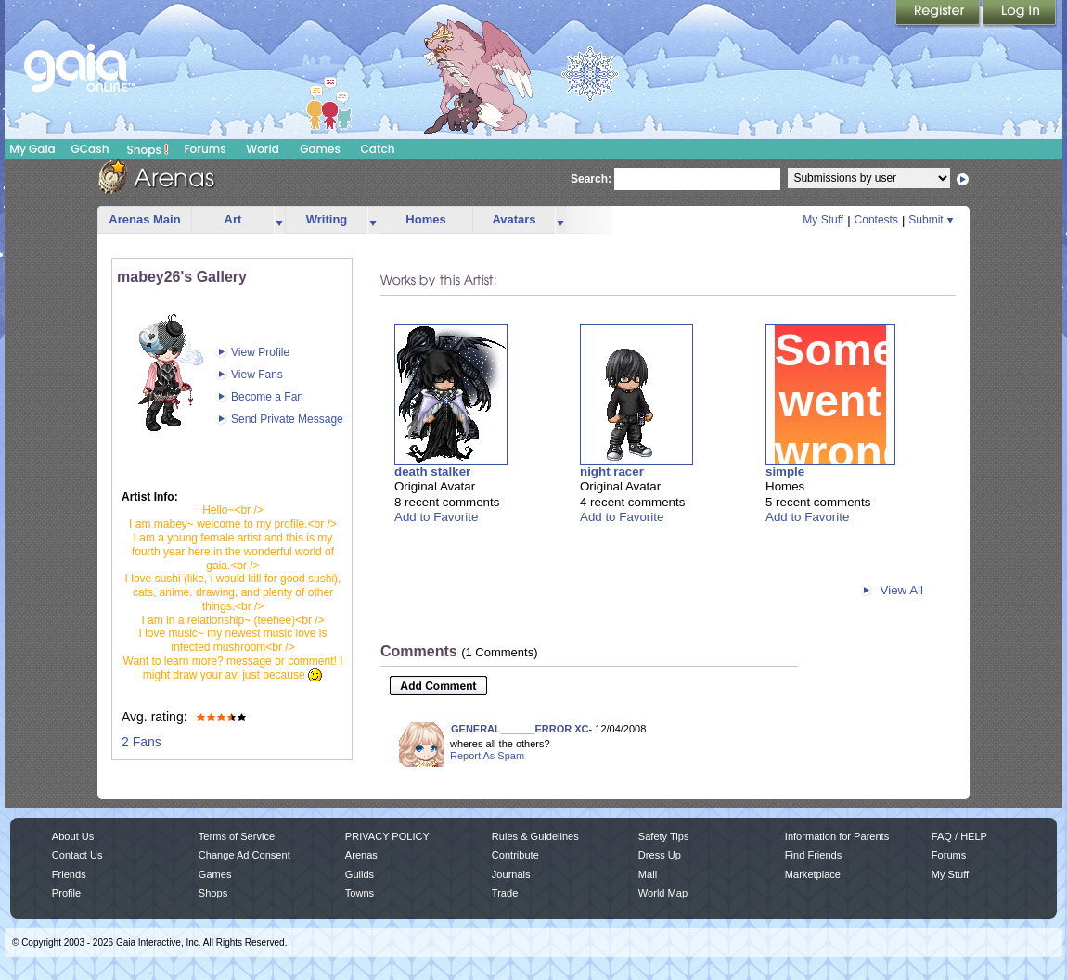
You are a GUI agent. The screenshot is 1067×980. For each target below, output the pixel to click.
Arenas (361, 854)
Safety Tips (663, 836)
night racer (612, 471)
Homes (425, 219)
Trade (505, 892)
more (279, 220)
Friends (69, 874)
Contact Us (77, 854)
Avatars (513, 219)
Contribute (515, 854)
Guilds (359, 874)
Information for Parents (837, 836)
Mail (647, 874)
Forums (204, 149)
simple (784, 471)
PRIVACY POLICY (387, 836)
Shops (148, 149)
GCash (90, 149)
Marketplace (813, 874)
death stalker (432, 471)
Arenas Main (144, 219)
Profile (66, 892)
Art (233, 219)
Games (320, 149)
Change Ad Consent (244, 854)
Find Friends (813, 854)
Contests (876, 219)
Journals (511, 874)
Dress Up (659, 854)
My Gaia (32, 149)
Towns (359, 892)
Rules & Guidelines (535, 836)
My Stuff (823, 219)
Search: (591, 178)
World (262, 149)
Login (1020, 14)
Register (939, 14)
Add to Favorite (436, 517)
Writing (327, 219)
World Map (663, 892)
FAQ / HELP (959, 836)
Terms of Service (237, 836)
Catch (378, 149)
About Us (73, 836)
